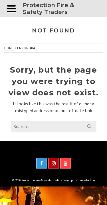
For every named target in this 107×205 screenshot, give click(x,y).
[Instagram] (53, 163)
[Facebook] (41, 163)
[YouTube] (65, 163)
